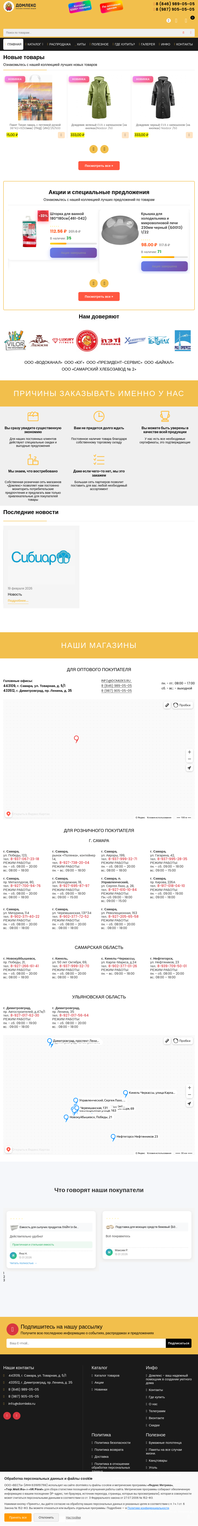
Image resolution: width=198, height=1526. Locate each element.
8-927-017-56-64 (74, 1016)
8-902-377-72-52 (74, 917)
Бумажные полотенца (164, 1443)
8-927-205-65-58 (123, 917)
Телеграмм (156, 1411)
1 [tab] (3, 1273)
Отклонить (46, 1517)
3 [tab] (4, 1280)
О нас (152, 1404)
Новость (15, 595)
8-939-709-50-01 (172, 966)
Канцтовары (156, 1461)
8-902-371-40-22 (24, 917)
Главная (13, 44)
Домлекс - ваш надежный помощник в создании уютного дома (169, 1379)
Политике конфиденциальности (148, 1508)
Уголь (151, 1468)
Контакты (183, 44)
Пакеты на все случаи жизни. (164, 1452)
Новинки (99, 1390)
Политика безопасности (111, 1443)
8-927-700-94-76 (25, 886)
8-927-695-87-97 (74, 886)
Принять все (18, 1517)
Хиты (80, 44)
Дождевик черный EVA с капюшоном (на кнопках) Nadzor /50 (162, 126)
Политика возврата (107, 1450)
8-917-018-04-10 (171, 886)
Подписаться (178, 1343)
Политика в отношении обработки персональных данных (111, 1468)
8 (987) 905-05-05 (174, 9)
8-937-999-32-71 (122, 859)
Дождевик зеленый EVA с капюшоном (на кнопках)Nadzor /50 (99, 126)
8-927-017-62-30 (24, 1016)
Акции (98, 1383)
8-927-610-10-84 (122, 890)
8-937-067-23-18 (24, 859)
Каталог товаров (105, 1376)
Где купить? (124, 44)
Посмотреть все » (99, 166)
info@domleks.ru (116, 681)
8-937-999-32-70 (74, 966)
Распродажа (59, 44)
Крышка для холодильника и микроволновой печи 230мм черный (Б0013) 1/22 (163, 223)
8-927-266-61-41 (24, 966)
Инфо (164, 44)
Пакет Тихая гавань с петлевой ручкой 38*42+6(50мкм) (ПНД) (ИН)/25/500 (35, 126)
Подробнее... (18, 601)
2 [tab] (4, 1277)
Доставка (100, 1457)
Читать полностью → (23, 1263)
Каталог (34, 44)
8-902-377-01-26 (122, 966)
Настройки (73, 1517)
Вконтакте (155, 1418)
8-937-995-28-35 (172, 859)
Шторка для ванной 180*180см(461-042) (70, 216)
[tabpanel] (51, 1240)
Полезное (99, 44)
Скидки (153, 1425)
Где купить (155, 1397)
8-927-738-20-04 (74, 863)
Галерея (147, 44)
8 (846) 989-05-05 (174, 4)
